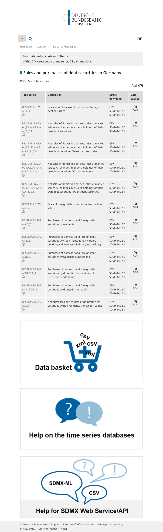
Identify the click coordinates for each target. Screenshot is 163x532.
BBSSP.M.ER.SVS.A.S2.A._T (32, 303)
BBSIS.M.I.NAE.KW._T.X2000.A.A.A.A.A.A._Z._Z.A (32, 167)
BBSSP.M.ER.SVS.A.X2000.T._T (32, 271)
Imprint (55, 524)
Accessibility (116, 524)
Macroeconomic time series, (51, 61)
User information (47, 528)
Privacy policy (27, 528)
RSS (64, 528)
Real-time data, (81, 61)
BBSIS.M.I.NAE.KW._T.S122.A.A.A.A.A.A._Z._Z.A (31, 147)
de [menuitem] (139, 38)
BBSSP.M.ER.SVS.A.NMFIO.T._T (32, 287)
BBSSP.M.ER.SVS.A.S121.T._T (32, 254)
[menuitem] (22, 38)
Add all (137, 85)
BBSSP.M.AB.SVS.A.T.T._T (32, 109)
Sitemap (102, 524)
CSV (111, 107)
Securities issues (38, 81)
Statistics (41, 46)
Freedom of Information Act (78, 524)
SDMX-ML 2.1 (117, 114)
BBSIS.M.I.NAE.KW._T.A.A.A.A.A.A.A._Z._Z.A (32, 127)
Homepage (26, 46)
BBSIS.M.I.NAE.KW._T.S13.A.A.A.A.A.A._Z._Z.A (32, 187)
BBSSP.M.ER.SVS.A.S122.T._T (32, 238)
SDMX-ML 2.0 (117, 111)
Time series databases (63, 46)
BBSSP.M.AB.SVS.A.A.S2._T (32, 206)
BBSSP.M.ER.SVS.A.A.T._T (32, 222)
